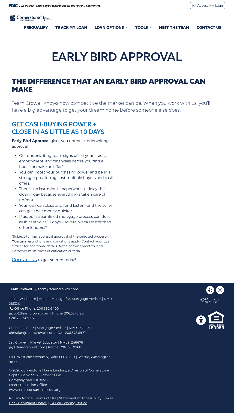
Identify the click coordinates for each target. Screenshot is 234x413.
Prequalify (36, 28)
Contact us (24, 260)
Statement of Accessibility (80, 398)
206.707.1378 (26, 318)
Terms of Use (45, 398)
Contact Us (209, 28)
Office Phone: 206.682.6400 (34, 308)
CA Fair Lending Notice (68, 403)
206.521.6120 (74, 313)
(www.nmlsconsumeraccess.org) (35, 390)
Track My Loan (71, 28)
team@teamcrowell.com (56, 289)
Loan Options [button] (110, 28)
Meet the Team (174, 28)
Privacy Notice (21, 398)
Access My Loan (207, 5)
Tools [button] (142, 28)
